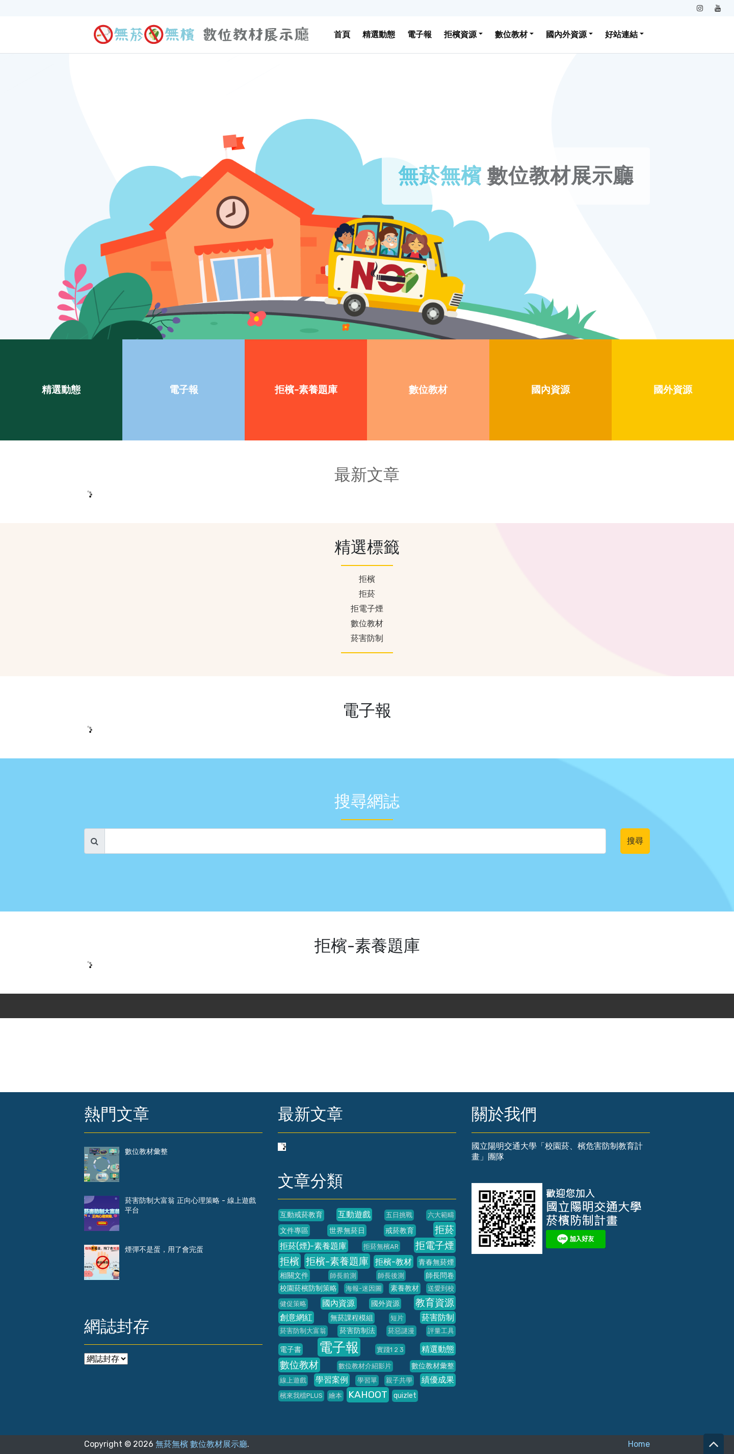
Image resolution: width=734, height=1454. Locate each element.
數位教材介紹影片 (364, 1366)
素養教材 (404, 1288)
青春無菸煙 (436, 1262)
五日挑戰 (399, 1215)
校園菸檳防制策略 (308, 1288)
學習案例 (332, 1380)
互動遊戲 (354, 1214)
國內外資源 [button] (566, 34)
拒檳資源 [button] (460, 34)
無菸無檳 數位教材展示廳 (201, 1444)
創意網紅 (296, 1317)
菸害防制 (367, 638)
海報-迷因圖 (364, 1288)
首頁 (342, 34)
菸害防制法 (357, 1330)
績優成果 (438, 1380)
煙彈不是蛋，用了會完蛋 (164, 1249)
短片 (397, 1318)
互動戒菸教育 (301, 1215)
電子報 (419, 34)
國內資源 (550, 390)
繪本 (335, 1395)
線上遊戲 (293, 1380)
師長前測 (343, 1275)
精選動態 (378, 34)
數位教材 (428, 390)
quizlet (405, 1395)
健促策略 (293, 1304)
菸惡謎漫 (401, 1331)
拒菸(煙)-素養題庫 (313, 1246)
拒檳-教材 (393, 1262)
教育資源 (434, 1303)
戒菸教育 (399, 1230)
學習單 (367, 1380)
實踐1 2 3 (390, 1349)
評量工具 (441, 1331)
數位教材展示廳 (516, 176)
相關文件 (294, 1275)
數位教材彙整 (146, 1151)
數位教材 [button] (511, 34)
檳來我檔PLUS (301, 1395)
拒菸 (367, 594)
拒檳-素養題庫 (306, 390)
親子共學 (399, 1380)
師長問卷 (440, 1275)
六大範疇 (441, 1215)
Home (639, 1444)
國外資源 (672, 390)
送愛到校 (441, 1288)
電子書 (290, 1349)
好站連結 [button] (621, 34)
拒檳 (367, 579)
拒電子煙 (367, 608)
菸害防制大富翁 (303, 1331)
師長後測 (391, 1275)
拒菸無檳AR (381, 1246)
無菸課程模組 (351, 1318)
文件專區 (294, 1230)
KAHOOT (367, 1394)
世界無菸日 (347, 1230)
